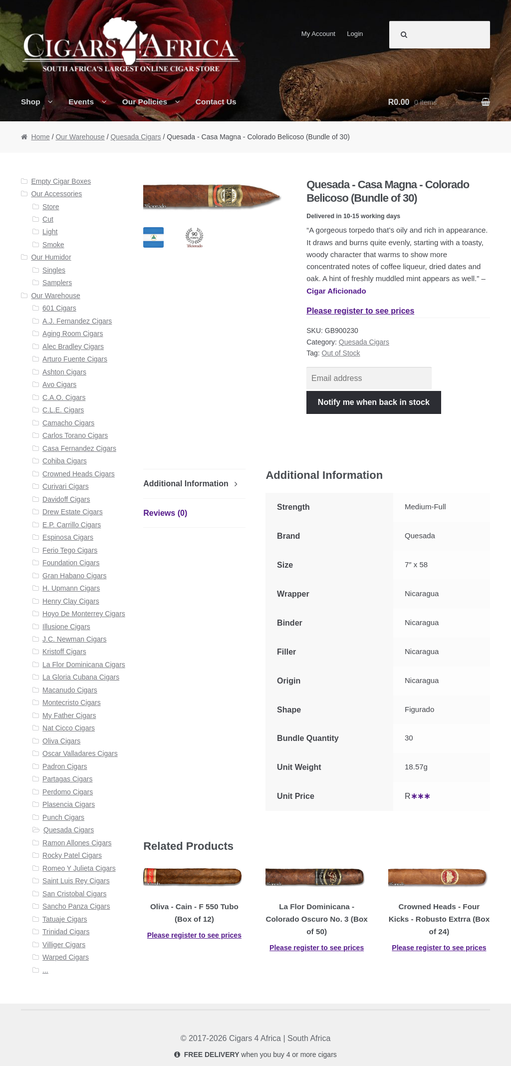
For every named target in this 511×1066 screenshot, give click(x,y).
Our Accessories (56, 194)
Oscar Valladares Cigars (80, 753)
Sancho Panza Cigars (76, 906)
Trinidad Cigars (65, 932)
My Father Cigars (69, 715)
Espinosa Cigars (67, 537)
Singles (53, 270)
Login (355, 33)
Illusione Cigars (66, 627)
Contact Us (216, 101)
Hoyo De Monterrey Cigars (83, 614)
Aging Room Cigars (72, 334)
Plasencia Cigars (68, 804)
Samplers (57, 283)
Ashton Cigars (64, 372)
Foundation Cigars (70, 563)
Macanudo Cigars (69, 690)
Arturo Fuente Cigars (74, 359)
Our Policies (145, 101)
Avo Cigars (59, 384)
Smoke (53, 245)
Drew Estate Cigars (72, 512)
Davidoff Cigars (66, 499)
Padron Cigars (64, 766)
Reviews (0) (165, 513)
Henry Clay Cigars (70, 601)
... (45, 970)
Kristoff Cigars (64, 652)
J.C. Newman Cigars (74, 639)
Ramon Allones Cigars (77, 843)
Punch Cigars (63, 817)
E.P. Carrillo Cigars (71, 525)
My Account (318, 33)
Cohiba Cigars (64, 461)
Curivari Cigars (65, 486)
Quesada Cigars (135, 137)
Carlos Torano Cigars (75, 435)
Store (50, 207)
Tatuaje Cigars (64, 919)
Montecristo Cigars (71, 703)
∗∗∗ (420, 796)
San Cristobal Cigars (74, 894)
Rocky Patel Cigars (72, 855)
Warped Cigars (65, 957)
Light (49, 232)
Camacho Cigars (68, 423)
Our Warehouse (79, 137)
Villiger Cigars (63, 945)
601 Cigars (59, 308)
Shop (30, 101)
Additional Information (186, 483)
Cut (47, 219)
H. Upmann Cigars (71, 588)
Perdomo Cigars (67, 792)
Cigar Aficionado (336, 291)
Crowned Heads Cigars (78, 474)
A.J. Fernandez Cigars (77, 321)
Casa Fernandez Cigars (79, 448)
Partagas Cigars (67, 779)
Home (40, 137)
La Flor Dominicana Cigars (83, 665)
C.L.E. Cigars (63, 410)
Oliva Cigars (61, 741)
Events (81, 101)
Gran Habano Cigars (74, 576)
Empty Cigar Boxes (61, 181)
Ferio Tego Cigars (69, 550)
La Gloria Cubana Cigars (80, 677)
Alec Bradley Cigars (73, 347)
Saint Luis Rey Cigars (76, 881)
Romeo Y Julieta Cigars (79, 868)
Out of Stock (341, 353)
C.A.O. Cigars (63, 397)
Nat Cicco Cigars (68, 728)
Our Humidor (51, 257)
